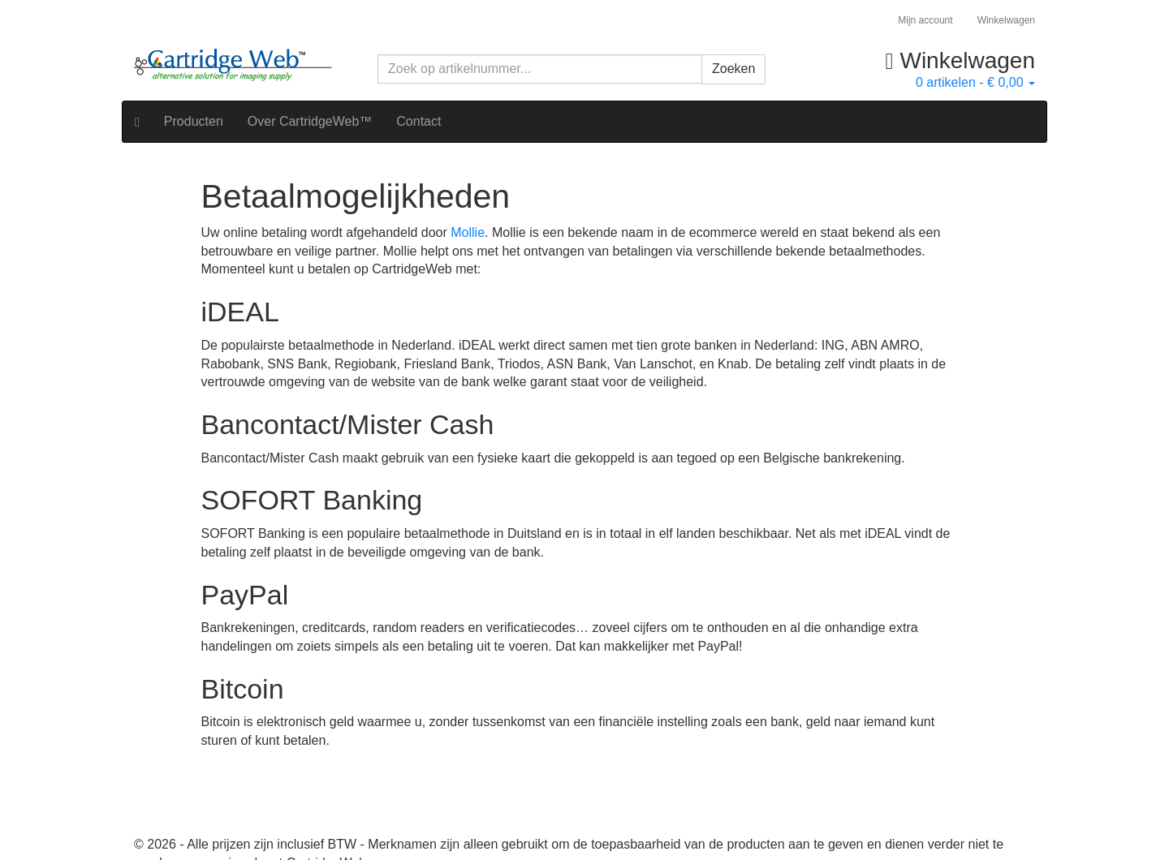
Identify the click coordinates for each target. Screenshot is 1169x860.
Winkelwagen (1006, 20)
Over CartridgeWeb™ (310, 121)
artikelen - (975, 82)
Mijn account (925, 20)
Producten (193, 121)
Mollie (468, 232)
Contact (418, 121)
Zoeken (733, 68)
